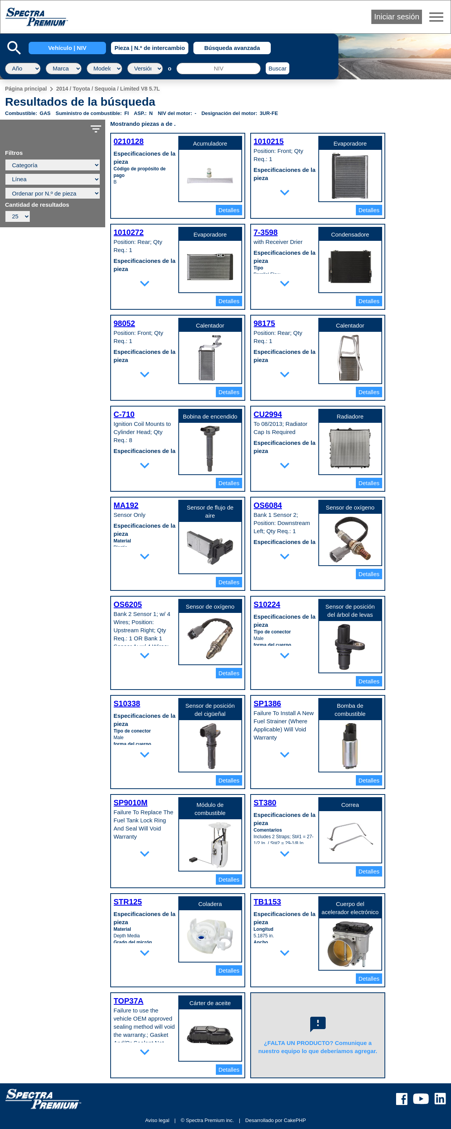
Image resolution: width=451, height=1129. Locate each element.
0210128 (129, 141)
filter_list (96, 129)
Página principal (26, 89)
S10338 (127, 703)
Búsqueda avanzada (232, 48)
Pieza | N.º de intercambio (149, 48)
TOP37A (129, 1001)
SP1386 (267, 703)
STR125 (128, 901)
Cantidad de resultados (37, 205)
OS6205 (128, 604)
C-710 (124, 414)
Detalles (229, 210)
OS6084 (268, 505)
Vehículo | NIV (67, 48)
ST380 (265, 802)
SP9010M (131, 802)
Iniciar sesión (396, 16)
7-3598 (266, 232)
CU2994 (268, 414)
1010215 (269, 141)
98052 (124, 323)
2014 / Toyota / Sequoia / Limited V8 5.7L (108, 89)
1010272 (129, 232)
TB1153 (267, 901)
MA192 (126, 505)
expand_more (284, 192)
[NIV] (218, 68)
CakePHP (295, 1120)
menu (436, 17)
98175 (264, 323)
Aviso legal (157, 1120)
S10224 (267, 604)
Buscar (277, 68)
